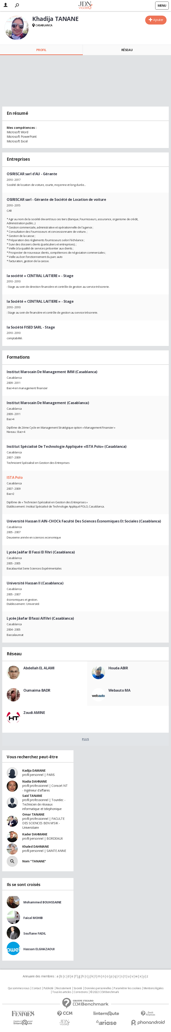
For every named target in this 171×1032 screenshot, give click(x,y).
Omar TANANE (33, 814)
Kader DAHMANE (34, 834)
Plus (85, 739)
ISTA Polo (14, 477)
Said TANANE (32, 796)
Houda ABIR (118, 668)
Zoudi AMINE (34, 712)
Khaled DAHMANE (35, 846)
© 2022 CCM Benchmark (104, 992)
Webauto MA (119, 690)
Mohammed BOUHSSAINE (42, 902)
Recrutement (63, 988)
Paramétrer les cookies (127, 988)
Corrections (81, 992)
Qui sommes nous (18, 988)
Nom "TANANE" (34, 861)
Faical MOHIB (33, 918)
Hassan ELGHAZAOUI (39, 949)
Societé (78, 988)
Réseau (126, 50)
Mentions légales (153, 988)
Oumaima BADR (36, 690)
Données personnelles (98, 988)
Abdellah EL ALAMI (39, 668)
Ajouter (158, 20)
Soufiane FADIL (34, 933)
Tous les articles (61, 992)
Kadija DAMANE (34, 770)
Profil (41, 50)
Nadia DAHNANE (34, 781)
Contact (36, 988)
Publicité (48, 988)
